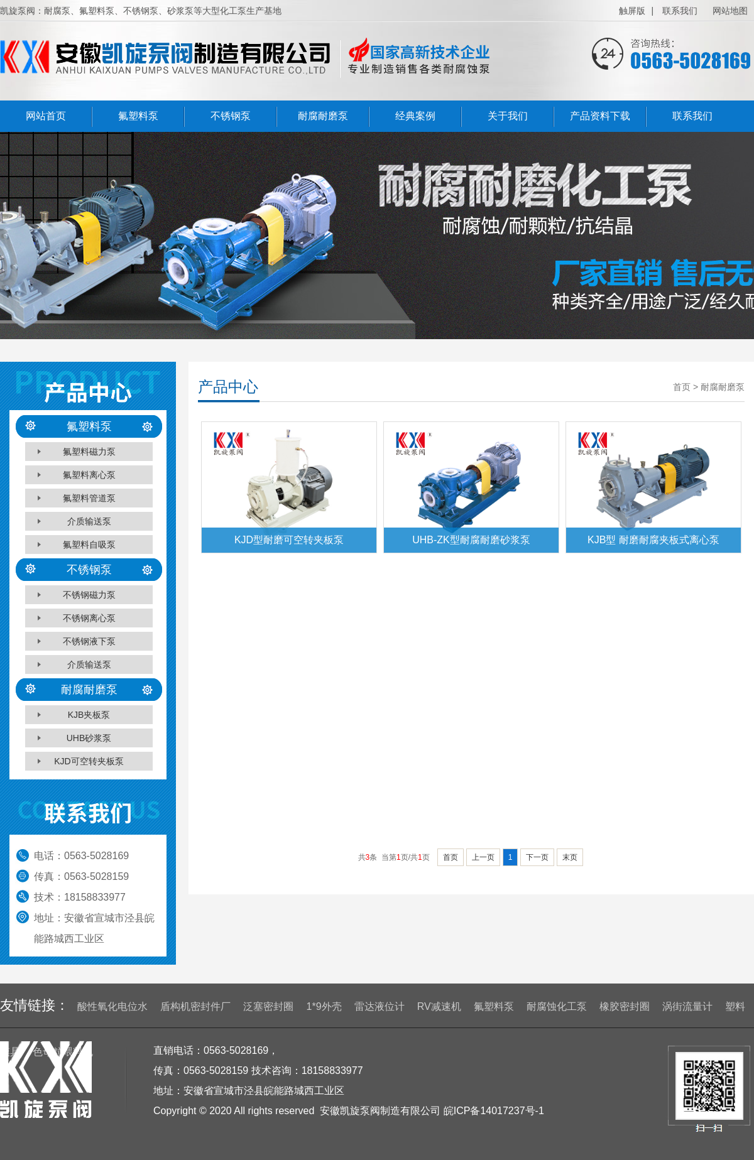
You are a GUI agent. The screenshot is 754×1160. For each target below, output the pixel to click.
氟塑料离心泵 (89, 475)
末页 (569, 857)
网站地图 (730, 11)
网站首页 (46, 116)
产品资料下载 (600, 116)
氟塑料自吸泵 (89, 544)
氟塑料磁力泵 (89, 452)
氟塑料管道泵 (89, 498)
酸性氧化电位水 (112, 1006)
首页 (450, 857)
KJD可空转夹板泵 (88, 761)
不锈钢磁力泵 (89, 595)
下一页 (537, 857)
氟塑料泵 (138, 116)
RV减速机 (439, 1006)
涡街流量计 (687, 1006)
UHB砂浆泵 (89, 738)
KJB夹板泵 (89, 715)
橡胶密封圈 (624, 1006)
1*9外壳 (324, 1006)
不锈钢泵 (230, 116)
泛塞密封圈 (268, 1006)
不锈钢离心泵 (89, 618)
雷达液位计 (379, 1006)
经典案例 (415, 116)
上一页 (483, 857)
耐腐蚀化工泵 (557, 1006)
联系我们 (679, 11)
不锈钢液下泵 (89, 641)
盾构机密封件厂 (195, 1006)
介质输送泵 (89, 521)
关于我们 (508, 116)
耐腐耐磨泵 (323, 116)
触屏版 (632, 11)
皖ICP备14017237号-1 (494, 1110)
